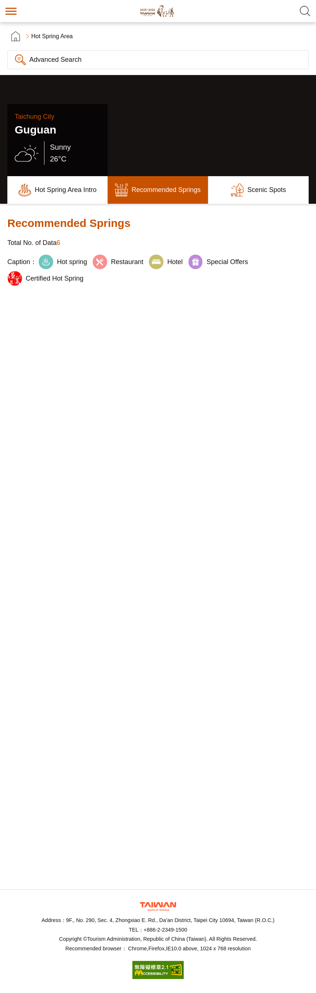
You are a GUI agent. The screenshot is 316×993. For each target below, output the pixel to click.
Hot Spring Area (52, 36)
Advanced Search (55, 59)
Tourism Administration (158, 906)
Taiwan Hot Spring (158, 11)
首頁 (15, 36)
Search (305, 11)
